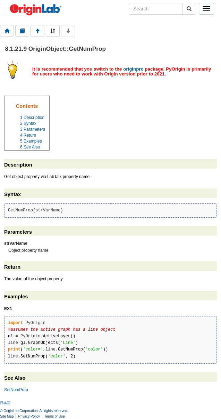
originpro (133, 69)
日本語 (5, 403)
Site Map (7, 416)
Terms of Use (54, 416)
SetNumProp (16, 389)
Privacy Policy (29, 416)
